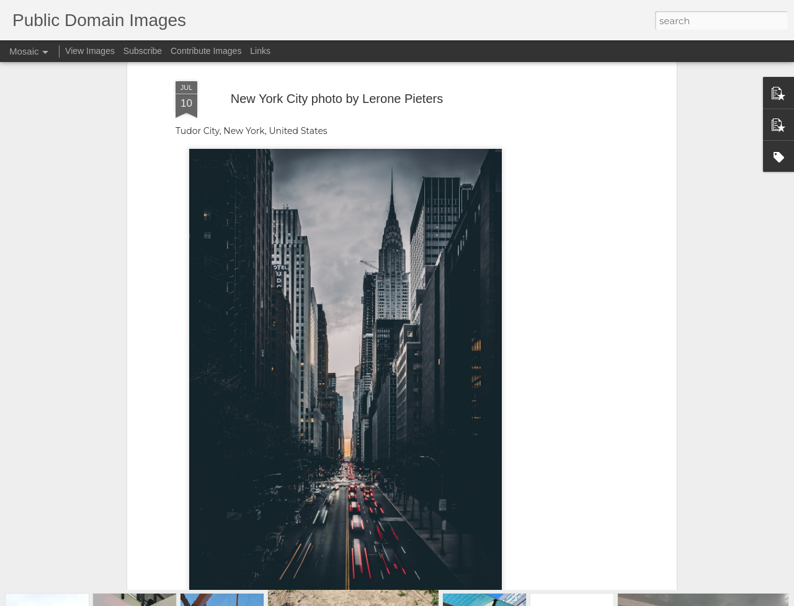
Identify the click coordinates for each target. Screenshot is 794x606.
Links (260, 51)
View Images (90, 51)
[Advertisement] (566, 203)
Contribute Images (206, 51)
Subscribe (142, 51)
